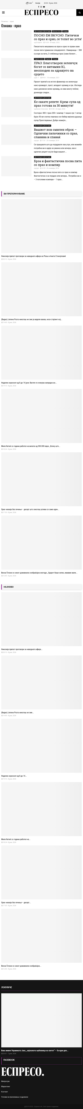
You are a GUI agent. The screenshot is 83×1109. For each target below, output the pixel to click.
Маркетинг (5, 1087)
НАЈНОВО (9, 587)
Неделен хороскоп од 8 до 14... (14, 776)
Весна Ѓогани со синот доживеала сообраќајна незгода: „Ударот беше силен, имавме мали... (39, 573)
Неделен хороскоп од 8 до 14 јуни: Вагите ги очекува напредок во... (29, 383)
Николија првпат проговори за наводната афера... (21, 649)
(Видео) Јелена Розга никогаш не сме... (17, 712)
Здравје (48, 59)
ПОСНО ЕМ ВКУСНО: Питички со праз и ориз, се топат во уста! (58, 37)
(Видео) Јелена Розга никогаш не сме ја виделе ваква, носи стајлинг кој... (31, 319)
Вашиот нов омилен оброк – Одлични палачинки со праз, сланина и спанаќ (56, 133)
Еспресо (39, 42)
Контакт (4, 1092)
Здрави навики (39, 59)
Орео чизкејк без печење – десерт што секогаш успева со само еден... (30, 509)
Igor (37, 140)
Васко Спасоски (42, 109)
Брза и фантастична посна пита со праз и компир (58, 163)
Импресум (5, 1081)
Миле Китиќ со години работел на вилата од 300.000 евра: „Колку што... (30, 446)
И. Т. (37, 78)
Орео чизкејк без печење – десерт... (16, 902)
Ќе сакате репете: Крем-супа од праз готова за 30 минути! (57, 103)
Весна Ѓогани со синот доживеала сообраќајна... (21, 966)
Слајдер (65, 31)
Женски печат (56, 31)
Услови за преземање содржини (14, 1097)
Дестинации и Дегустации (43, 31)
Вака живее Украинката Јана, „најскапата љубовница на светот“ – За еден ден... (34, 1050)
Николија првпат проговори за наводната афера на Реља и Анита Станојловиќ (33, 256)
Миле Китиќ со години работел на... (16, 839)
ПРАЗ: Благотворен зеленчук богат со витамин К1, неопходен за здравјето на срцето (56, 68)
